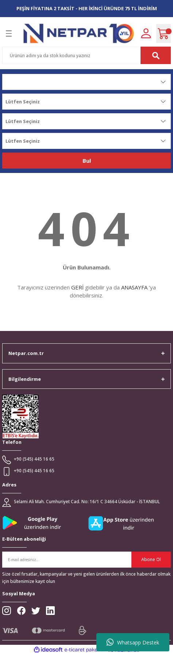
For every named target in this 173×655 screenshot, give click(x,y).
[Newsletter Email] (86, 560)
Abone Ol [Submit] (151, 559)
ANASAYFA (134, 287)
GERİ (77, 287)
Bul (86, 160)
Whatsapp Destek (133, 642)
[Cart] (163, 33)
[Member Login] (146, 32)
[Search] (86, 55)
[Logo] (79, 33)
